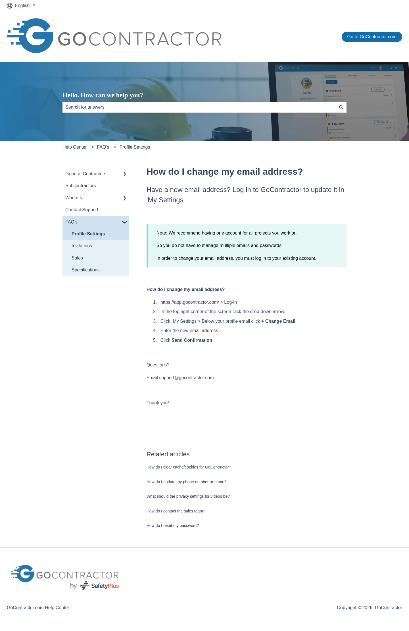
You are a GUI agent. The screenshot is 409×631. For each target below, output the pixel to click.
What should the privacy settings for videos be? (188, 496)
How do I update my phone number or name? (187, 482)
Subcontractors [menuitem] (80, 185)
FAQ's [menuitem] (71, 222)
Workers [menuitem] (73, 197)
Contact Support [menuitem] (81, 209)
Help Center (74, 147)
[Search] (341, 107)
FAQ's (103, 147)
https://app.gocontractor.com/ (189, 302)
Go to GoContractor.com (372, 36)
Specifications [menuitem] (86, 269)
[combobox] (199, 107)
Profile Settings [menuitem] (88, 233)
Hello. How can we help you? (102, 95)
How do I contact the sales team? (176, 511)
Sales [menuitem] (77, 258)
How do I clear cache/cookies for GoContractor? (189, 467)
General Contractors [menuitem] (85, 173)
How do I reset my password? (173, 525)
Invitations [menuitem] (82, 245)
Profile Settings (135, 147)
